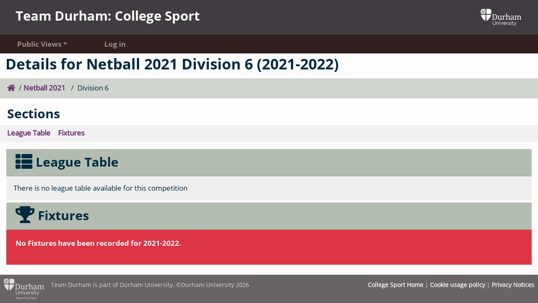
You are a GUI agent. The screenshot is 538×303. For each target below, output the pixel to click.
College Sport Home (395, 285)
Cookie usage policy (457, 285)
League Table (28, 133)
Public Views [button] (39, 44)
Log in (115, 44)
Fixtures (71, 133)
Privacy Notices (513, 285)
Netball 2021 (45, 88)
